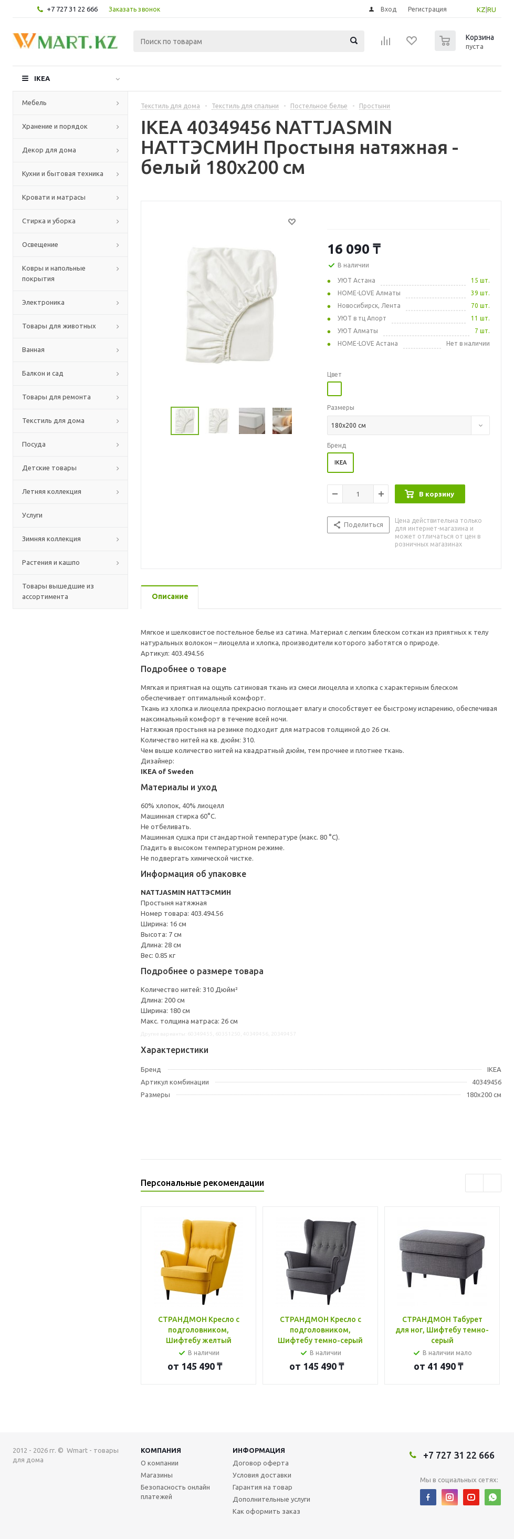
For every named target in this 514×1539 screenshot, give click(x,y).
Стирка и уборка (49, 220)
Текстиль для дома (53, 420)
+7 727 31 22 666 (72, 9)
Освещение (40, 244)
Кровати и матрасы (54, 197)
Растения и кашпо (51, 562)
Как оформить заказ (266, 1511)
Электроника (43, 302)
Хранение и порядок (55, 126)
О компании (160, 1462)
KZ (481, 9)
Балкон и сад (43, 373)
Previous (158, 421)
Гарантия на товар (262, 1487)
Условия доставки (262, 1475)
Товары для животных (59, 325)
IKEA (42, 78)
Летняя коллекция (51, 491)
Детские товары (49, 467)
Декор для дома (49, 149)
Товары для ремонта (56, 396)
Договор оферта (261, 1462)
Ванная (33, 349)
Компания (161, 1450)
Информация (259, 1450)
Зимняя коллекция (51, 538)
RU (491, 9)
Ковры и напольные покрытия (54, 273)
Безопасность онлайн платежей (175, 1491)
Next (303, 421)
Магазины (157, 1475)
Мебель (34, 102)
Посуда (34, 444)
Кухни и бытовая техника (62, 173)
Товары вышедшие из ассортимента (58, 591)
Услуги (32, 515)
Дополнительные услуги (271, 1499)
